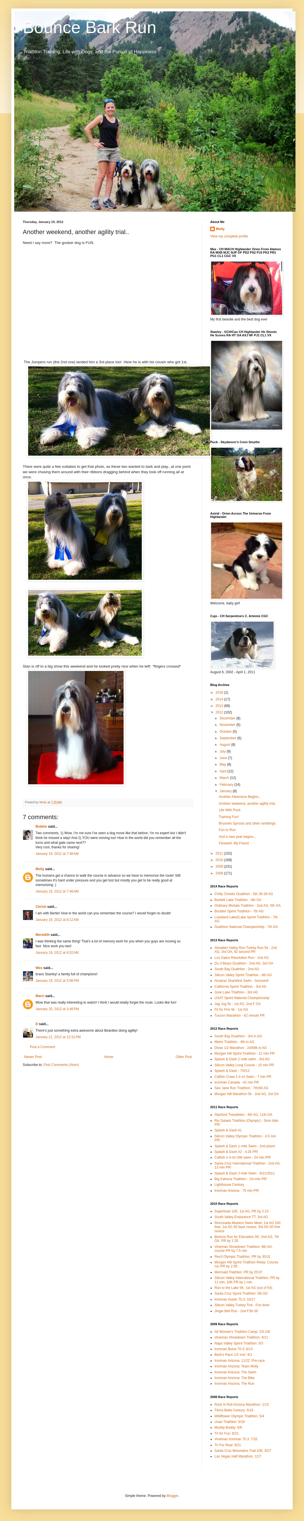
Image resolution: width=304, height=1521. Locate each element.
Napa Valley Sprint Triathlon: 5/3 (239, 1343)
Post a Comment (42, 1047)
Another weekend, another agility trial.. (248, 804)
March (225, 778)
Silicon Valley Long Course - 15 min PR (244, 1065)
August (225, 745)
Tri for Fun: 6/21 (227, 1433)
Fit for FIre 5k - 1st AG (231, 1010)
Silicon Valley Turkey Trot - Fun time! (242, 1305)
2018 (220, 692)
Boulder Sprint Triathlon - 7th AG (239, 911)
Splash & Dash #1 (228, 1130)
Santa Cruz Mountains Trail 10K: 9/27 (243, 1451)
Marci (40, 996)
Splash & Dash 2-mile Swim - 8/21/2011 (245, 1173)
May (223, 764)
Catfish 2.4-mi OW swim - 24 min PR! (243, 1157)
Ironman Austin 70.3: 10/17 (235, 1299)
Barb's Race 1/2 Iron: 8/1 (233, 1355)
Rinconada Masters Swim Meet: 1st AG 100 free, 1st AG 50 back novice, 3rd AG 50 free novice (247, 1227)
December (228, 718)
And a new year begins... (237, 837)
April (223, 771)
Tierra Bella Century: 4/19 (234, 1410)
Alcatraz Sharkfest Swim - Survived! (242, 981)
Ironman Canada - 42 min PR (237, 1082)
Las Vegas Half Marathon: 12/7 (238, 1456)
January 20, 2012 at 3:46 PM (57, 1009)
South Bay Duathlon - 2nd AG (237, 969)
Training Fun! (229, 817)
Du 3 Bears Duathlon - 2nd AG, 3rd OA (244, 963)
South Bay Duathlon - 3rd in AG (238, 1036)
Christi (41, 907)
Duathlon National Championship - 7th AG (246, 927)
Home (108, 1057)
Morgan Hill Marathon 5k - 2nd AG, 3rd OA (247, 1094)
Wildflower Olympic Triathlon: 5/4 (239, 1416)
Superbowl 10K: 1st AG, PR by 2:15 (241, 1211)
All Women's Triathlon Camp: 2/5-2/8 (242, 1332)
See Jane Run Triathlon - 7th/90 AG (241, 1088)
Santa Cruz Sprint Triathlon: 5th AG (241, 1293)
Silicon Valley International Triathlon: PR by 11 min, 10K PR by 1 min (247, 1280)
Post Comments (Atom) (61, 1065)
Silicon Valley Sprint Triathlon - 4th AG (243, 975)
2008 (220, 873)
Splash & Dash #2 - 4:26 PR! (236, 1152)
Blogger (172, 1496)
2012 (220, 712)
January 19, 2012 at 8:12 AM (57, 920)
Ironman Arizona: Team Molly (237, 1366)
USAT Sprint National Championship (242, 998)
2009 (220, 866)
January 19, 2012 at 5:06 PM (57, 981)
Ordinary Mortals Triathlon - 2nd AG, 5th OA (248, 906)
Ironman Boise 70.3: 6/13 (234, 1349)
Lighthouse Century (229, 1185)
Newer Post (33, 1057)
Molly (40, 869)
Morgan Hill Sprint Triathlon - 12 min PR (244, 1053)
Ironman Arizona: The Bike (235, 1378)
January (226, 791)
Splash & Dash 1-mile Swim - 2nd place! (245, 1146)
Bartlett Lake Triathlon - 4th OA (238, 900)
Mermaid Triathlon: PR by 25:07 (239, 1272)
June (224, 758)
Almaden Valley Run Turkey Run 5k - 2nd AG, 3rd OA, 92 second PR (246, 950)
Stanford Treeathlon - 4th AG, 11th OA (243, 1115)
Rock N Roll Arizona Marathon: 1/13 (242, 1405)
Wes (39, 968)
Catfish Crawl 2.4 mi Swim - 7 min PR (243, 1077)
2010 (220, 860)
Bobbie (41, 827)
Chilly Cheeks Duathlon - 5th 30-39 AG (244, 894)
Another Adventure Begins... (240, 797)
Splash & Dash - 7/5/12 (232, 1071)
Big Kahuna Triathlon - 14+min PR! (241, 1179)
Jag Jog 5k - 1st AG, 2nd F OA (238, 1004)
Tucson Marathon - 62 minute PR (240, 1015)
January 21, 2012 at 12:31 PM (58, 1037)
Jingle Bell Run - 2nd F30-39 (236, 1311)
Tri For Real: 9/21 (228, 1445)
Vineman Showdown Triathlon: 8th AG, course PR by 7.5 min (244, 1249)
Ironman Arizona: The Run (234, 1384)
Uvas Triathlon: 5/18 (230, 1422)
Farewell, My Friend (234, 843)
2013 (220, 706)
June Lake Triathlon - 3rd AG (236, 992)
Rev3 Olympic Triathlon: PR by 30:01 (242, 1257)
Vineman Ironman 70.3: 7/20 (236, 1439)
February (227, 785)
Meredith (43, 935)
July (223, 751)
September (228, 738)
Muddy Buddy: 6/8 (228, 1427)
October (226, 732)
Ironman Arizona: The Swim (235, 1372)
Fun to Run (227, 830)
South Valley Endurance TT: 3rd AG (241, 1217)
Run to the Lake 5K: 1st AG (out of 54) (243, 1288)
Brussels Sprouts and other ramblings (247, 823)
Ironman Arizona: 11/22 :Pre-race (240, 1361)
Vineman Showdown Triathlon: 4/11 (241, 1337)
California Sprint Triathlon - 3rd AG (240, 987)
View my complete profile (229, 236)
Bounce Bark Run (89, 27)
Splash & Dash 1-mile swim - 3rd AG (242, 1059)
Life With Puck (230, 810)
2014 (220, 699)
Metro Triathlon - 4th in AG (234, 1042)
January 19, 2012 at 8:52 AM (57, 953)
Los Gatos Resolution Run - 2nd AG (242, 958)
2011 (220, 853)
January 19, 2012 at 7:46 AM (57, 854)
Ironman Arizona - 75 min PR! (237, 1191)
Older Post (184, 1057)
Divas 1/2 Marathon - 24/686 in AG (241, 1048)
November (228, 725)
